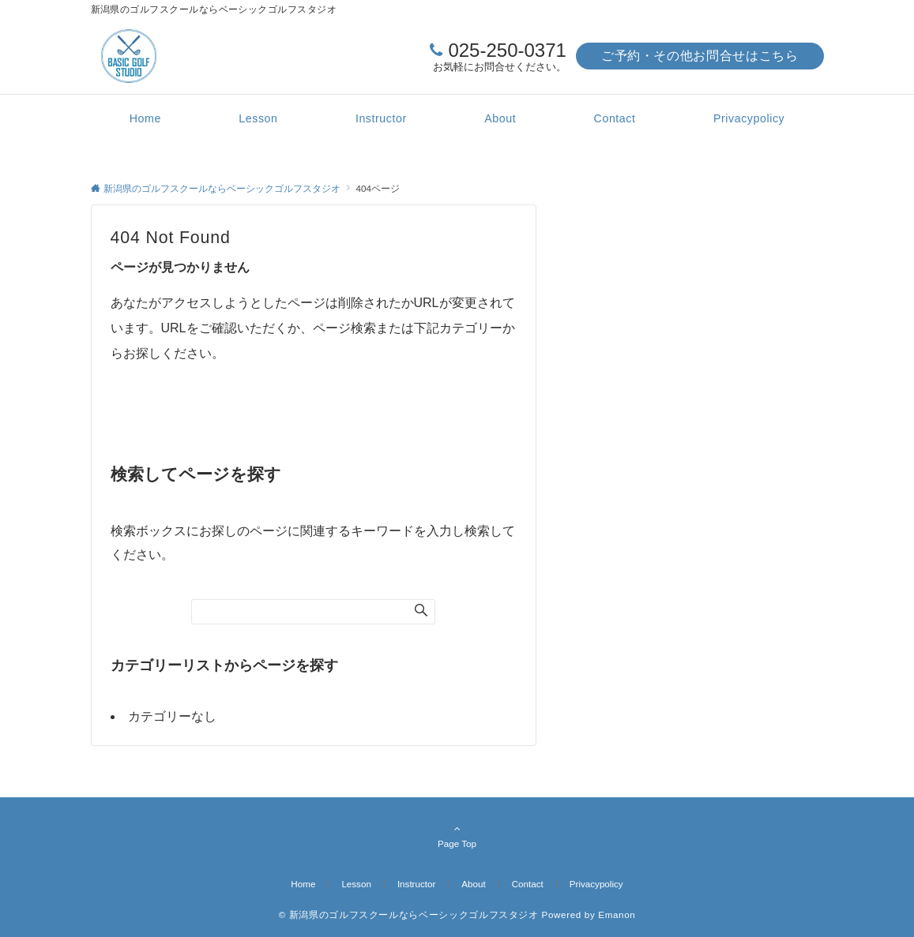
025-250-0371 (507, 50)
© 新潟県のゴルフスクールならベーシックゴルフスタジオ (409, 914)
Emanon (616, 914)
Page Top (457, 836)
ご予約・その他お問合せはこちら (700, 55)
